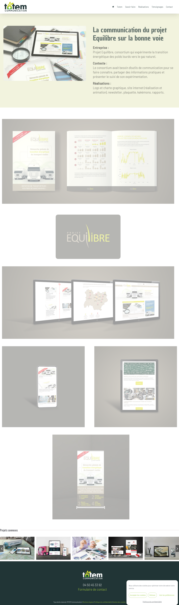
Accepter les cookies (138, 596)
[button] (1, 548)
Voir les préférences (166, 596)
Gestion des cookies (119, 602)
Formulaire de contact (92, 589)
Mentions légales (88, 602)
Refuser (152, 596)
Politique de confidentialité (152, 602)
